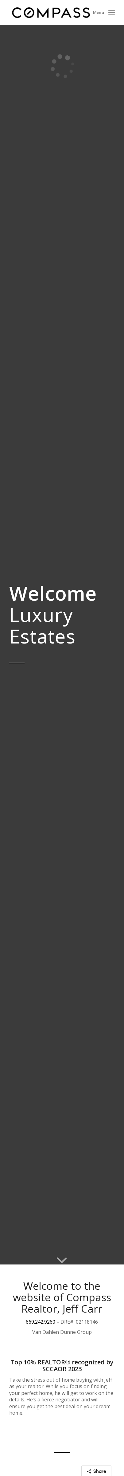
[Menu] (111, 12)
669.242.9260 (40, 1321)
